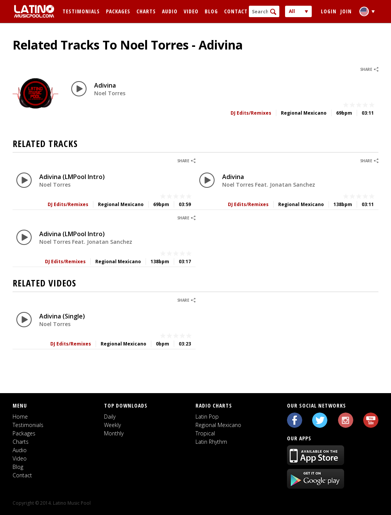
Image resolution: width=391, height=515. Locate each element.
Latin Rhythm (211, 441)
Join (346, 11)
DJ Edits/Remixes (251, 113)
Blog (211, 11)
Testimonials (81, 11)
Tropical (205, 433)
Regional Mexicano (218, 425)
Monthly (113, 433)
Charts (146, 11)
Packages (118, 11)
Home (20, 416)
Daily (109, 416)
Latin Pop (207, 416)
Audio (170, 11)
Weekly (112, 425)
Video (191, 11)
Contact (236, 11)
